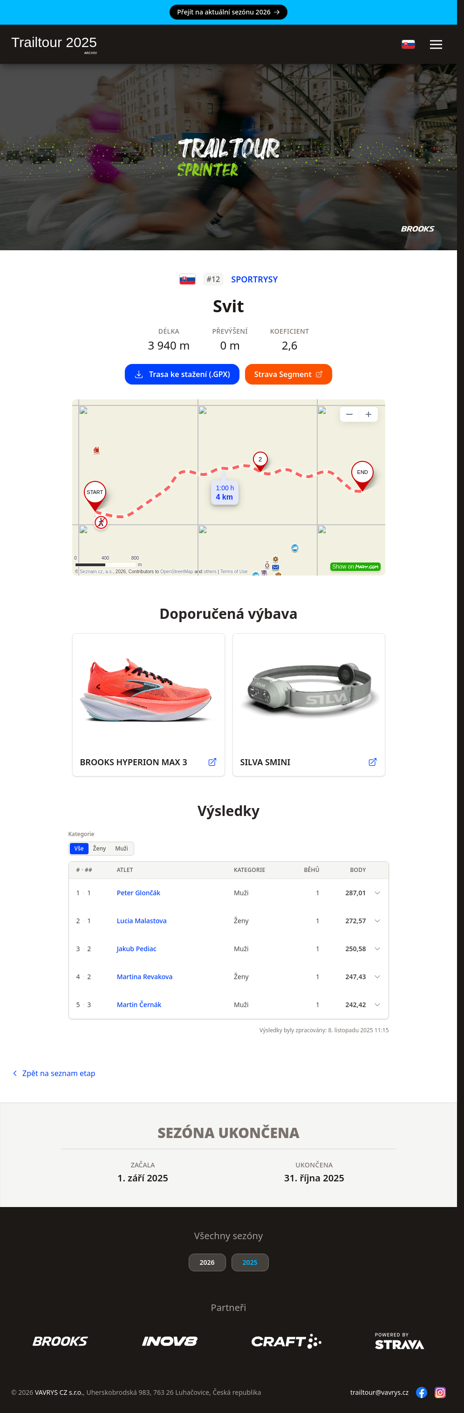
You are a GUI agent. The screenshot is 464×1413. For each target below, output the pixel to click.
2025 (249, 1262)
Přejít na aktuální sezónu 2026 (228, 11)
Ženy (99, 848)
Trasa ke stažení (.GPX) (182, 374)
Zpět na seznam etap (53, 1073)
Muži (121, 848)
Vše (79, 848)
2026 (206, 1262)
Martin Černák (139, 1004)
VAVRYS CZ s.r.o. (59, 1392)
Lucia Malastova (142, 920)
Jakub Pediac (137, 948)
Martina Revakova (145, 976)
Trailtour (54, 44)
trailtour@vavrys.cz (379, 1392)
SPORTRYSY (254, 279)
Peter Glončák (139, 892)
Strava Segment (288, 374)
